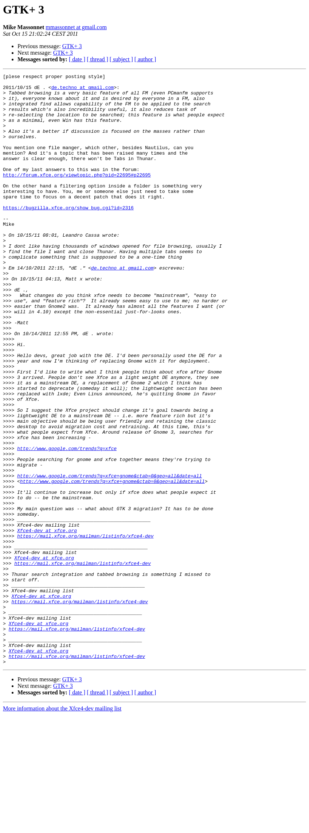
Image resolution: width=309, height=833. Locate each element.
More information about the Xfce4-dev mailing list (62, 827)
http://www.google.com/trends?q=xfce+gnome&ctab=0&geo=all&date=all (109, 556)
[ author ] (145, 59)
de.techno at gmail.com (82, 90)
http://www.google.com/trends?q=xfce (67, 523)
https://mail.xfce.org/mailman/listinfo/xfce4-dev (85, 628)
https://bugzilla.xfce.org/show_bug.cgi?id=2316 (68, 235)
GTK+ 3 (72, 46)
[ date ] (77, 59)
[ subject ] (121, 59)
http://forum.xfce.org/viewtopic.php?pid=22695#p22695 (77, 195)
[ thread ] (97, 59)
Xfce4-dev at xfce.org (47, 622)
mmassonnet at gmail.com (76, 27)
